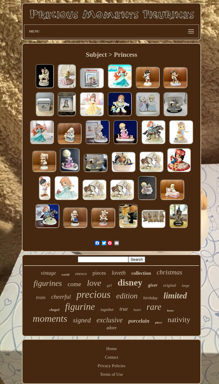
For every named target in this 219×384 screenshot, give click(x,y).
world (66, 274)
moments (50, 318)
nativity (179, 320)
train (40, 297)
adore (111, 327)
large (185, 285)
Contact (111, 357)
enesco (81, 273)
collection (141, 273)
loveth (119, 273)
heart (137, 310)
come (74, 284)
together (107, 310)
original (169, 285)
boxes (170, 310)
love (94, 283)
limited (175, 295)
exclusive (109, 320)
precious (93, 294)
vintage (48, 273)
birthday (150, 298)
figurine (80, 307)
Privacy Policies (111, 365)
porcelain (138, 321)
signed (82, 320)
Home (111, 348)
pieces (99, 273)
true (123, 309)
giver (152, 285)
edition (127, 296)
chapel (54, 310)
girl (109, 286)
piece (158, 322)
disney (129, 282)
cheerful (61, 296)
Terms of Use (111, 374)
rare (154, 307)
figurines (48, 283)
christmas (169, 272)
